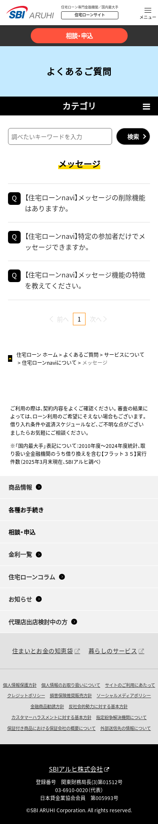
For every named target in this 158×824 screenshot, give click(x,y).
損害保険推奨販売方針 (71, 695)
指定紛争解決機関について (121, 717)
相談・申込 (79, 35)
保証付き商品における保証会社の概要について (51, 728)
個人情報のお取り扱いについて (70, 685)
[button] (147, 14)
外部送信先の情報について (125, 728)
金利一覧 (20, 554)
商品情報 (20, 487)
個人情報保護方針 (20, 685)
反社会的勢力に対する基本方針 (98, 706)
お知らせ (20, 599)
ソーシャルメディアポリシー (123, 695)
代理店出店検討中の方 (37, 621)
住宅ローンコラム (31, 577)
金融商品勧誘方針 (47, 706)
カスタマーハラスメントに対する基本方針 (51, 717)
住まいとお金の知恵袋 (42, 650)
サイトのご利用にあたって (130, 685)
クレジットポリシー (26, 695)
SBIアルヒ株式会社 (76, 768)
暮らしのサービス (112, 650)
